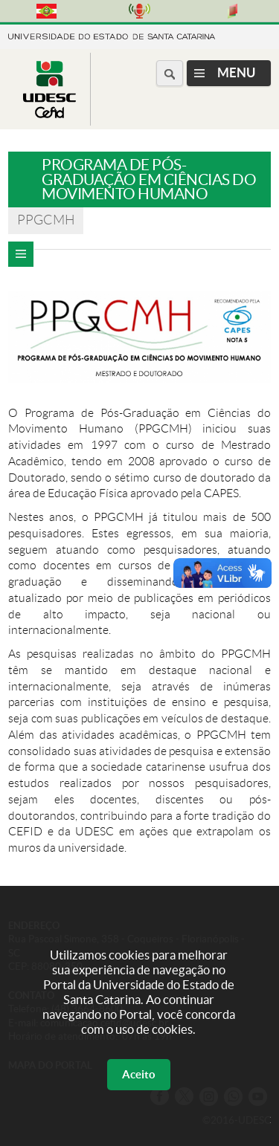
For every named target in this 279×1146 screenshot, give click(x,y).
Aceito (138, 1074)
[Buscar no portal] (169, 73)
